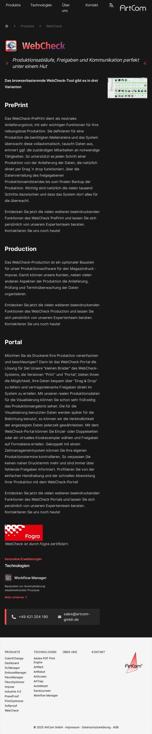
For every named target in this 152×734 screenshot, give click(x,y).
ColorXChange (14, 658)
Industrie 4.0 (13, 691)
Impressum (72, 727)
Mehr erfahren (16, 597)
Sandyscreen (42, 690)
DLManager (12, 667)
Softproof (11, 705)
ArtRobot (39, 671)
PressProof (12, 696)
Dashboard (12, 663)
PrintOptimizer (14, 701)
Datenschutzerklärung (96, 727)
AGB (116, 727)
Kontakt (92, 5)
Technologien (41, 5)
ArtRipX (38, 667)
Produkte (13, 5)
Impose (9, 686)
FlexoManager (14, 677)
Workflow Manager (46, 695)
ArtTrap (38, 681)
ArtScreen (40, 676)
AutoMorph (41, 686)
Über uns (66, 8)
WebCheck (54, 26)
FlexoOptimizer (14, 682)
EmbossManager (15, 672)
